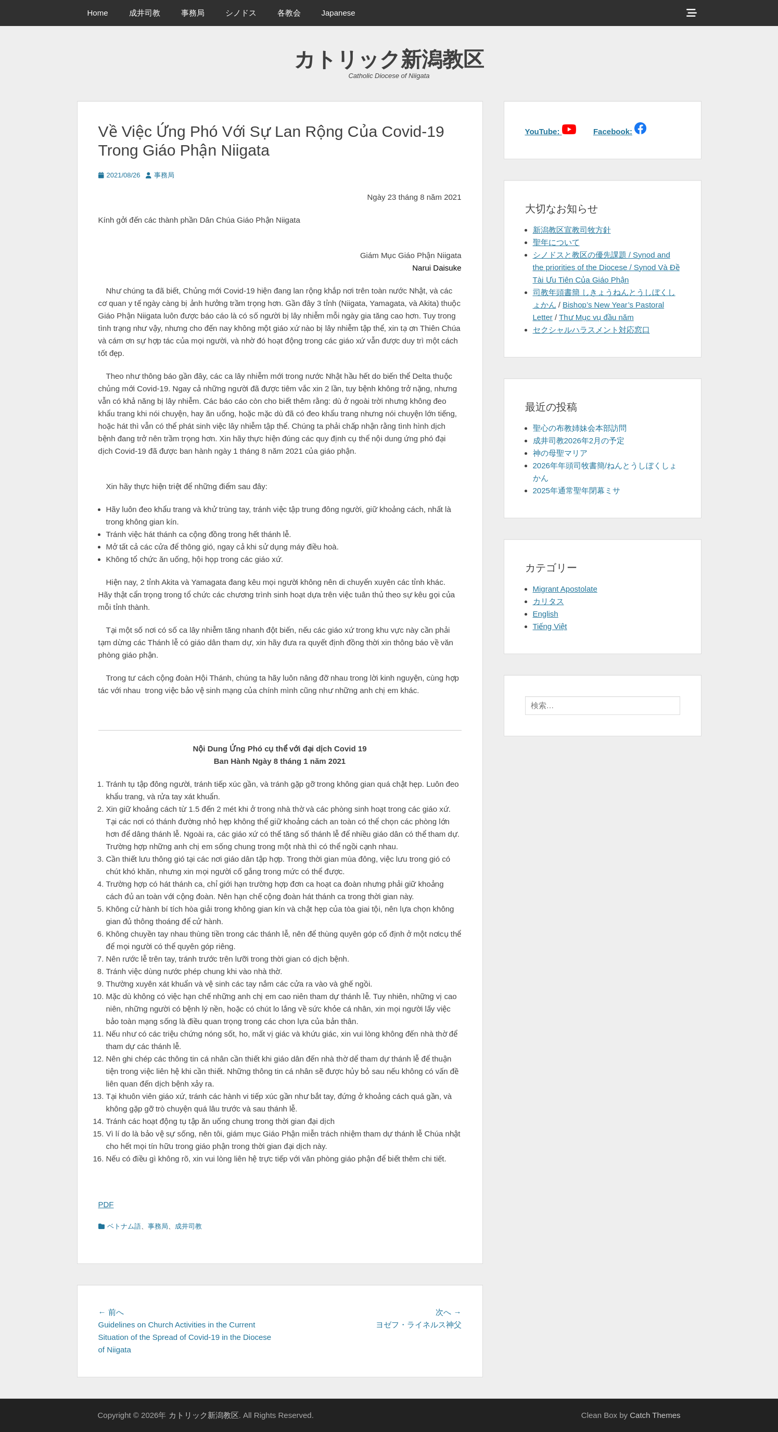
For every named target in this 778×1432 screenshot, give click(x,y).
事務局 (193, 12)
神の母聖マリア (560, 453)
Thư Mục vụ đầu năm (596, 317)
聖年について (556, 242)
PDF (106, 1204)
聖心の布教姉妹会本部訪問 (580, 428)
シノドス (241, 12)
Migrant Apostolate (565, 588)
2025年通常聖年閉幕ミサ (576, 490)
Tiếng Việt (550, 626)
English (545, 613)
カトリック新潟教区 (389, 59)
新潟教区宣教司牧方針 (572, 229)
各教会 (289, 12)
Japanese (338, 12)
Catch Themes (655, 1415)
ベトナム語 (124, 1226)
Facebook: (612, 131)
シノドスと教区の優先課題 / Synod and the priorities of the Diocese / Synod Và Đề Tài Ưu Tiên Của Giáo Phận (606, 267)
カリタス (548, 601)
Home (97, 12)
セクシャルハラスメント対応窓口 (591, 329)
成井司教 (144, 12)
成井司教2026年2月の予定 (579, 440)
